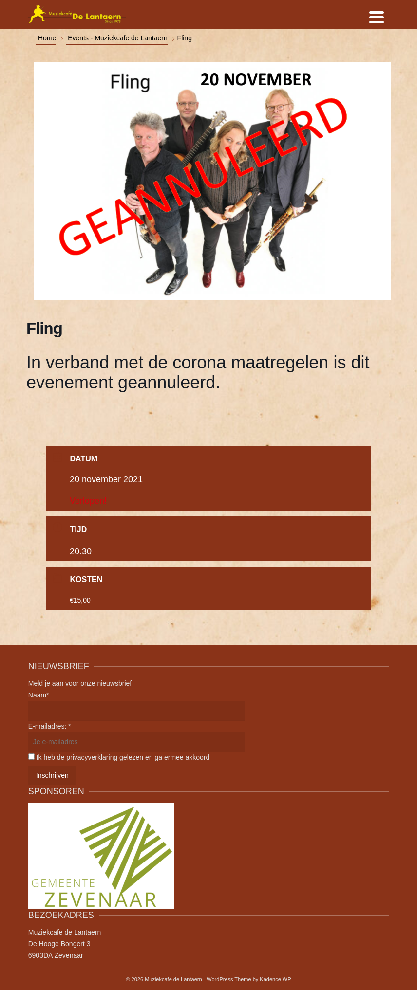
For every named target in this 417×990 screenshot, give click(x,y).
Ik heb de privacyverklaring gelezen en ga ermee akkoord (123, 757)
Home (47, 38)
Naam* (38, 695)
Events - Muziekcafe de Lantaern (118, 38)
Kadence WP (275, 979)
